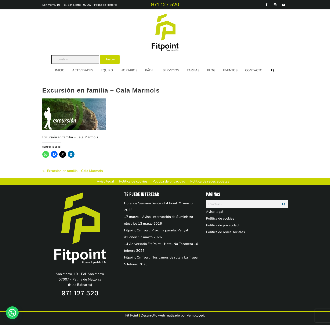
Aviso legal (214, 211)
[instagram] (275, 4)
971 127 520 (165, 4)
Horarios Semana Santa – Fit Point (150, 203)
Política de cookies (220, 218)
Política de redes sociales (225, 232)
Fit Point (131, 315)
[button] (12, 312)
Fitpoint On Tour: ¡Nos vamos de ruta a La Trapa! (161, 257)
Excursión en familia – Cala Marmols (75, 171)
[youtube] (283, 4)
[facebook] (267, 4)
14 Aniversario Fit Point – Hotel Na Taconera (158, 244)
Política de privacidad (222, 225)
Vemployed (195, 315)
